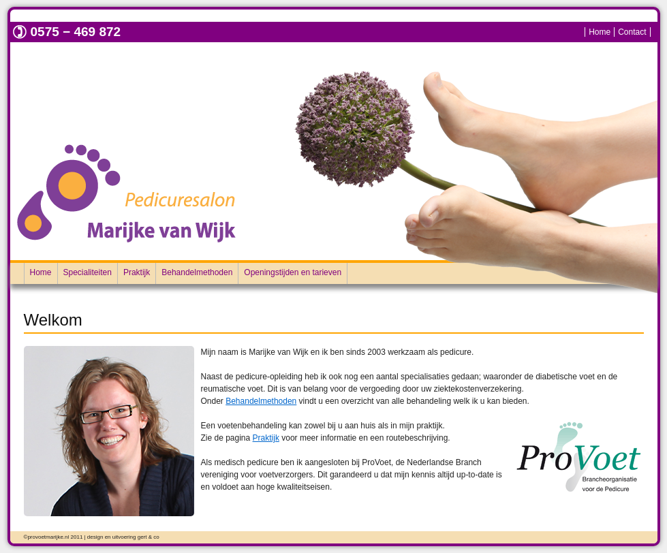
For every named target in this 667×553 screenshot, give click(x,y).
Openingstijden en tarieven (292, 272)
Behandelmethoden (196, 272)
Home (599, 32)
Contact (632, 32)
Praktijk (136, 272)
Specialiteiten (87, 272)
